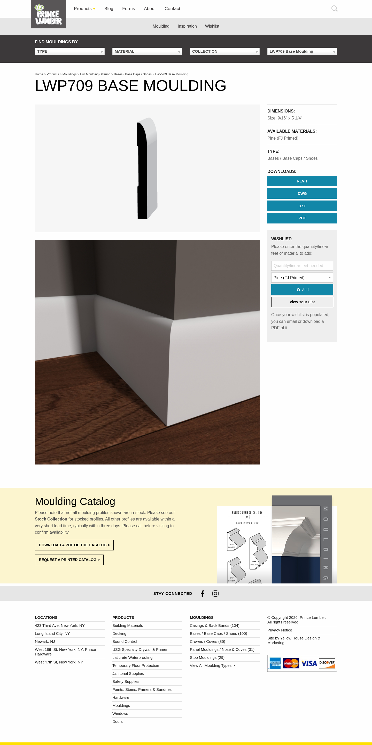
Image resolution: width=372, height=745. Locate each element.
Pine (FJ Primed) (282, 138)
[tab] (50, 14)
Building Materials (127, 625)
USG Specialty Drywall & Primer (139, 649)
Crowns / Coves (207, 641)
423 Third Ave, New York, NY (60, 625)
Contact (172, 8)
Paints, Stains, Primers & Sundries (142, 689)
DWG (302, 193)
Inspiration (187, 26)
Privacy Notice (279, 630)
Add (302, 290)
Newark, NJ (45, 641)
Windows (120, 713)
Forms (128, 8)
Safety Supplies (125, 681)
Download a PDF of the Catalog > (74, 545)
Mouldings (121, 705)
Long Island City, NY (52, 633)
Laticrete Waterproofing (132, 657)
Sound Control (124, 641)
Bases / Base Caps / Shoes (292, 158)
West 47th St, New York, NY (59, 662)
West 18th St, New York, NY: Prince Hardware (65, 651)
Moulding (161, 26)
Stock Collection (51, 519)
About (150, 8)
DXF (302, 206)
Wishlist (212, 26)
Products (83, 8)
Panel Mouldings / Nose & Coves (222, 649)
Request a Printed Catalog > (69, 560)
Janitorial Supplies (128, 673)
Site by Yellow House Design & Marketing (293, 640)
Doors (117, 721)
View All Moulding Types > (212, 665)
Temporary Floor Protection (135, 665)
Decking (119, 633)
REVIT (302, 181)
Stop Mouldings (207, 657)
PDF (302, 218)
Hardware (120, 697)
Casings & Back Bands (214, 625)
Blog (108, 8)
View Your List (302, 302)
